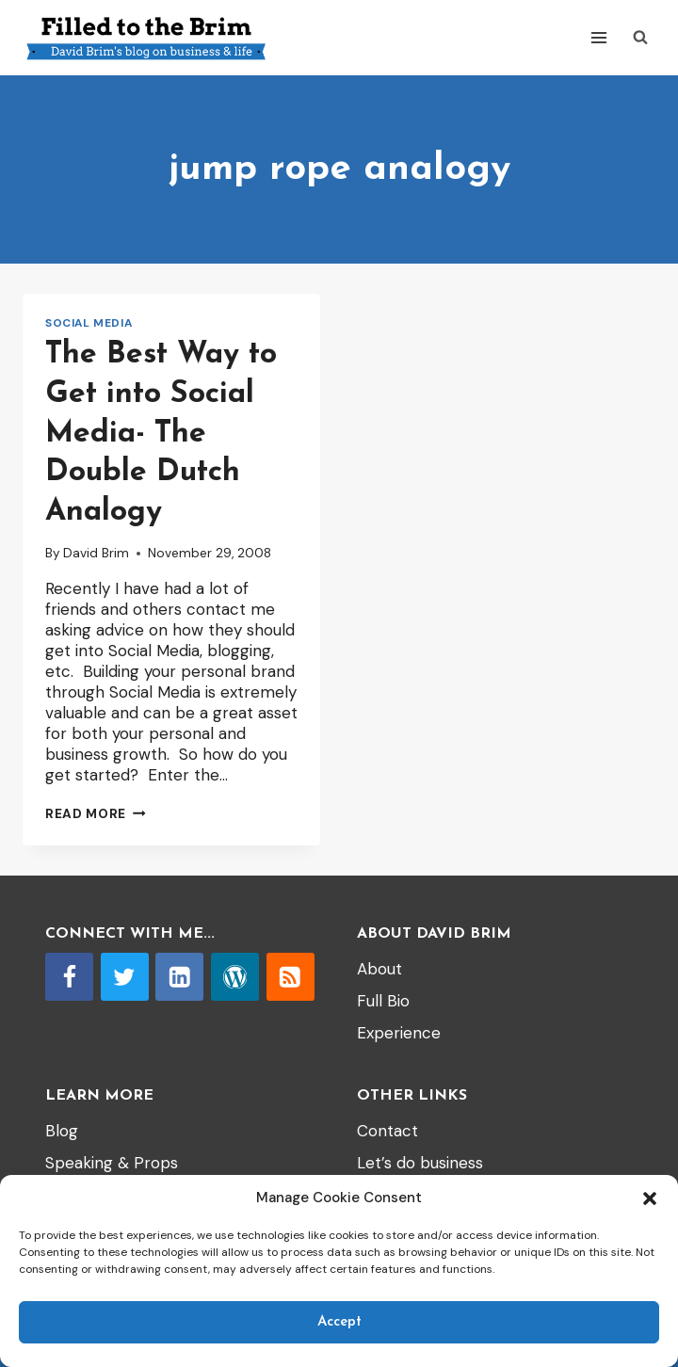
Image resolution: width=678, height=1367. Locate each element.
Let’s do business (420, 1162)
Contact (387, 1130)
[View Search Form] (640, 38)
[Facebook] (69, 977)
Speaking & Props (111, 1162)
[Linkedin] (179, 977)
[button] (649, 1198)
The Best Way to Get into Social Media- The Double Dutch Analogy (161, 433)
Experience (399, 1032)
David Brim (96, 553)
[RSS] (290, 977)
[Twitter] (125, 977)
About (379, 968)
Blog (61, 1130)
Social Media (88, 322)
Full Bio (383, 1000)
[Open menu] (598, 37)
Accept (339, 1322)
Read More (95, 814)
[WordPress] (235, 977)
